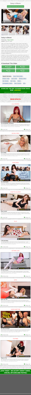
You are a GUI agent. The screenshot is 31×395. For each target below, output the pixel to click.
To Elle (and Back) (4, 240)
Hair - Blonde (5, 81)
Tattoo (18, 81)
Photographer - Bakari (7, 83)
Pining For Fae (4, 358)
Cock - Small (14, 78)
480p (23, 70)
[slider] (11, 22)
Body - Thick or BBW (17, 76)
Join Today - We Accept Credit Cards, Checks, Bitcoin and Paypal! (15, 372)
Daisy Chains (10, 40)
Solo (24, 83)
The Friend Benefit (4, 182)
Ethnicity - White (22, 78)
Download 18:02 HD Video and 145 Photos (15, 6)
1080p (23, 67)
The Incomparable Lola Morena (7, 123)
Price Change (3, 152)
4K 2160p (8, 67)
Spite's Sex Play (4, 299)
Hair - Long (12, 81)
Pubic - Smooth (17, 83)
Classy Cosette (4, 211)
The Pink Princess (4, 270)
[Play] (3, 22)
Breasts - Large (6, 78)
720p (8, 70)
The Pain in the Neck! (5, 328)
